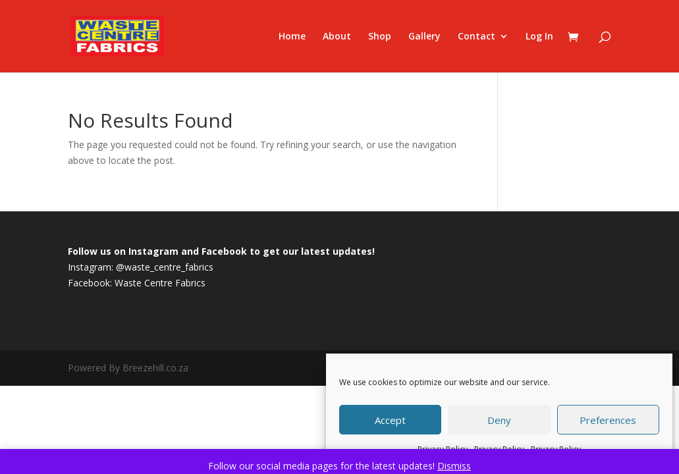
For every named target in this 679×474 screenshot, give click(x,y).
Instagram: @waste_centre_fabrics (140, 267)
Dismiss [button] (454, 466)
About (337, 37)
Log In (539, 37)
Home (292, 37)
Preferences (608, 420)
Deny (499, 420)
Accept (390, 420)
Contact (476, 37)
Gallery (424, 37)
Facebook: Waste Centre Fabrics (136, 282)
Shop (379, 37)
